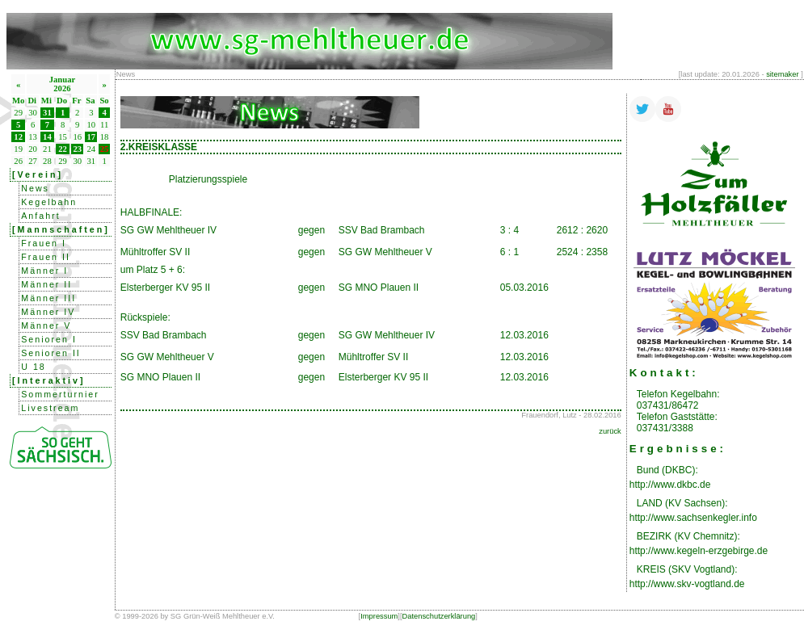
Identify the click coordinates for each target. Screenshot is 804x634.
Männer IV (48, 312)
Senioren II (51, 353)
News (35, 188)
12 (18, 136)
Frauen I (43, 243)
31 (47, 112)
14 (47, 136)
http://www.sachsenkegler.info (693, 517)
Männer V (46, 325)
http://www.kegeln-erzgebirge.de (698, 550)
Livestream (50, 408)
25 (104, 149)
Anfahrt (40, 215)
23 (77, 149)
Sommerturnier (60, 394)
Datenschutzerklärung (439, 616)
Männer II (46, 284)
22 (62, 149)
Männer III (48, 298)
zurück (610, 431)
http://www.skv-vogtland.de (687, 584)
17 (91, 136)
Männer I (44, 270)
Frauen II (45, 257)
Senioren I (49, 339)
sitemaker (782, 74)
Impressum (379, 616)
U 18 (33, 367)
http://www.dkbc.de (670, 484)
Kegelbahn (49, 202)
